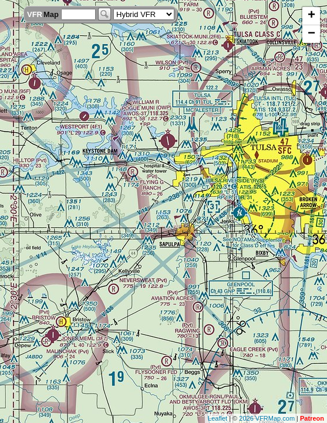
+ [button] (311, 16)
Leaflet (217, 418)
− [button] (311, 34)
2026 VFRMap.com (267, 418)
